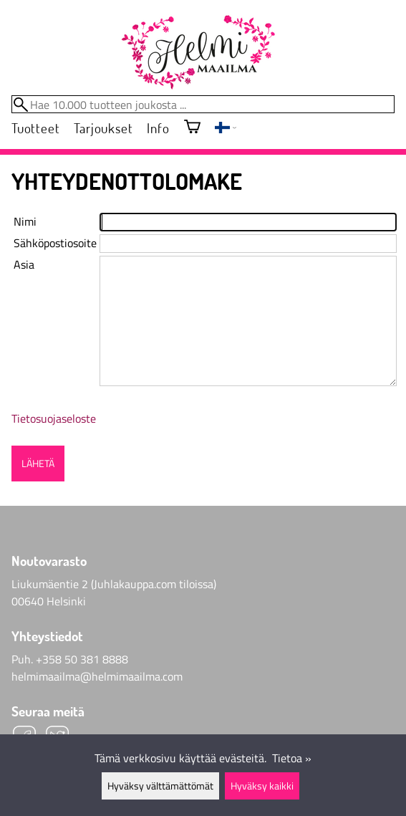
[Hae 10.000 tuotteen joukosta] (203, 104)
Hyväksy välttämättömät (160, 786)
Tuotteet (35, 128)
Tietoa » (291, 758)
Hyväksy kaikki (262, 786)
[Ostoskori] (192, 128)
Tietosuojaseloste (53, 418)
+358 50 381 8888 (82, 659)
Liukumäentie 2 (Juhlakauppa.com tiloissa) (113, 583)
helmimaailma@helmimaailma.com (97, 676)
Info (158, 128)
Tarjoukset (103, 128)
